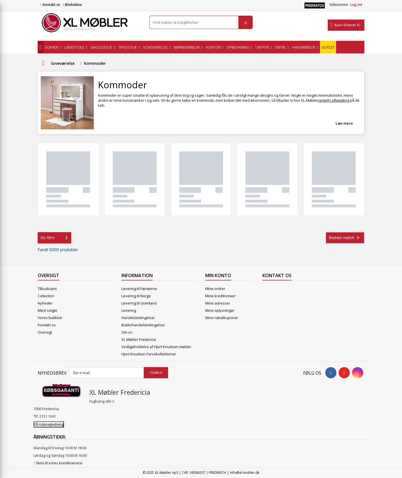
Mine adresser (217, 303)
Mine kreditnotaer (220, 295)
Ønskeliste (72, 4)
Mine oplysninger (219, 310)
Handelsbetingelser (138, 317)
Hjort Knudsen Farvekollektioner (148, 353)
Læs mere (344, 123)
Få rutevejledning (48, 424)
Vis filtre (55, 237)
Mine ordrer (215, 288)
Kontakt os (51, 4)
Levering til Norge (136, 295)
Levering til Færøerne (139, 288)
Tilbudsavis (47, 288)
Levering (128, 310)
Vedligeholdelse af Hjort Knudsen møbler (156, 346)
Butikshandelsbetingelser (143, 324)
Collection (46, 295)
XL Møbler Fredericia (138, 339)
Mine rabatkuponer (221, 317)
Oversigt (45, 332)
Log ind (356, 4)
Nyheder (45, 303)
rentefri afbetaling (333, 100)
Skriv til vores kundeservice (59, 462)
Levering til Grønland (139, 303)
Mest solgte (47, 310)
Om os (126, 332)
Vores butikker (50, 317)
